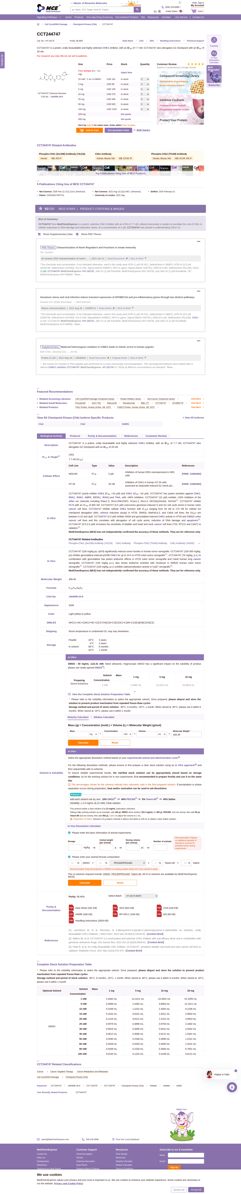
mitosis (104, 509)
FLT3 (71, 502)
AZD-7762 (96, 400)
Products (79, 17)
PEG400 (125, 871)
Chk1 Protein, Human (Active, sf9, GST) (93, 404)
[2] (199, 517)
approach (185, 762)
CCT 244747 (92, 1083)
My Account (197, 5)
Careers (40, 1169)
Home (68, 17)
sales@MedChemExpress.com (55, 1136)
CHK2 (101, 490)
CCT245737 (160, 400)
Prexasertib (80, 400)
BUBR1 (125, 421)
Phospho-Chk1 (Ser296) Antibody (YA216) (91, 540)
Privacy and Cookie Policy (68, 1183)
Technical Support (195, 41)
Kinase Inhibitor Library (130, 396)
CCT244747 (56, 1083)
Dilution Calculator (124, 1162)
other (72, 498)
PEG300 (131, 796)
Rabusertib (112, 400)
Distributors (42, 1162)
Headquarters (43, 1158)
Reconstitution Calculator (127, 1169)
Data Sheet (128, 41)
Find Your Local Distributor (128, 1136)
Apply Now (126, 72)
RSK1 (72, 494)
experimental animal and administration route (152, 755)
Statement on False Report (49, 1165)
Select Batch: (133, 893)
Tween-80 (151, 796)
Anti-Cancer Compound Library (161, 396)
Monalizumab (129, 400)
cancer (72, 506)
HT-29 (72, 481)
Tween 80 (136, 871)
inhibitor (166, 1083)
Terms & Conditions (124, 1165)
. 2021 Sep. (109, 195)
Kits (143, 17)
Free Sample (121, 1151)
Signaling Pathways (49, 17)
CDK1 (129, 490)
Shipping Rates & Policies (87, 1165)
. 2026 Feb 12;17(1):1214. (56, 191)
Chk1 (41, 421)
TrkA (117, 494)
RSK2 (80, 494)
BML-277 (145, 400)
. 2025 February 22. (161, 191)
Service (79, 1154)
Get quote (126, 114)
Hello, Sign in (198, 3)
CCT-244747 (109, 1083)
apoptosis (192, 517)
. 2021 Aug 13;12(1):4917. (112, 191)
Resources (153, 17)
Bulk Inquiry (143, 130)
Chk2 (82, 421)
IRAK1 (105, 494)
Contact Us (198, 17)
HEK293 (73, 470)
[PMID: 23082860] (191, 470)
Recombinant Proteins (127, 17)
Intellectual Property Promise (89, 1169)
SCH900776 (177, 400)
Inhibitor (153, 1083)
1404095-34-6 (56, 97)
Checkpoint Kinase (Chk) (133, 1083)
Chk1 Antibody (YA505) (182, 540)
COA (141, 41)
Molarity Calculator (124, 1158)
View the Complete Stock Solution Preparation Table (101, 691)
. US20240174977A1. (51, 195)
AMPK (88, 494)
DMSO (98, 664)
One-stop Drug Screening (99, 17)
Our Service (181, 17)
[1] (59, 453)
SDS (152, 41)
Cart (201, 11)
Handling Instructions (170, 41)
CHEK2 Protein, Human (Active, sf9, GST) (136, 404)
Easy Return (81, 1162)
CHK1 (106, 48)
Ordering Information (85, 1158)
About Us (41, 1154)
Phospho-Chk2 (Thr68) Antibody (150, 540)
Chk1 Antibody (123, 540)
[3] (79, 524)
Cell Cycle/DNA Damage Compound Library (94, 396)
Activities (166, 17)
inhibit (179, 1083)
